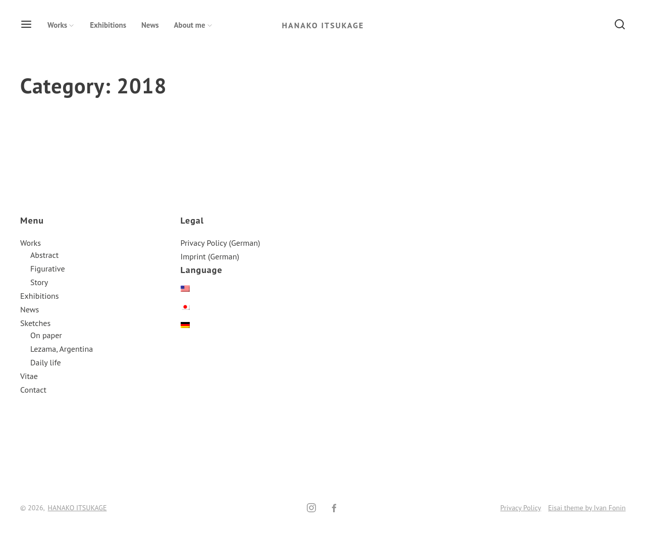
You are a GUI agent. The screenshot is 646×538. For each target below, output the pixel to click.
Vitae (29, 376)
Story (39, 282)
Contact (33, 390)
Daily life (45, 362)
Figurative (47, 268)
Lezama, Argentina (61, 349)
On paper (46, 335)
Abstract (44, 255)
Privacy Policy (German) (220, 243)
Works (61, 25)
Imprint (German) (210, 256)
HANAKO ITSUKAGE (323, 25)
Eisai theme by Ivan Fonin (586, 507)
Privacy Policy (520, 507)
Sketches (35, 323)
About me (193, 25)
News (150, 25)
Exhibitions (108, 25)
